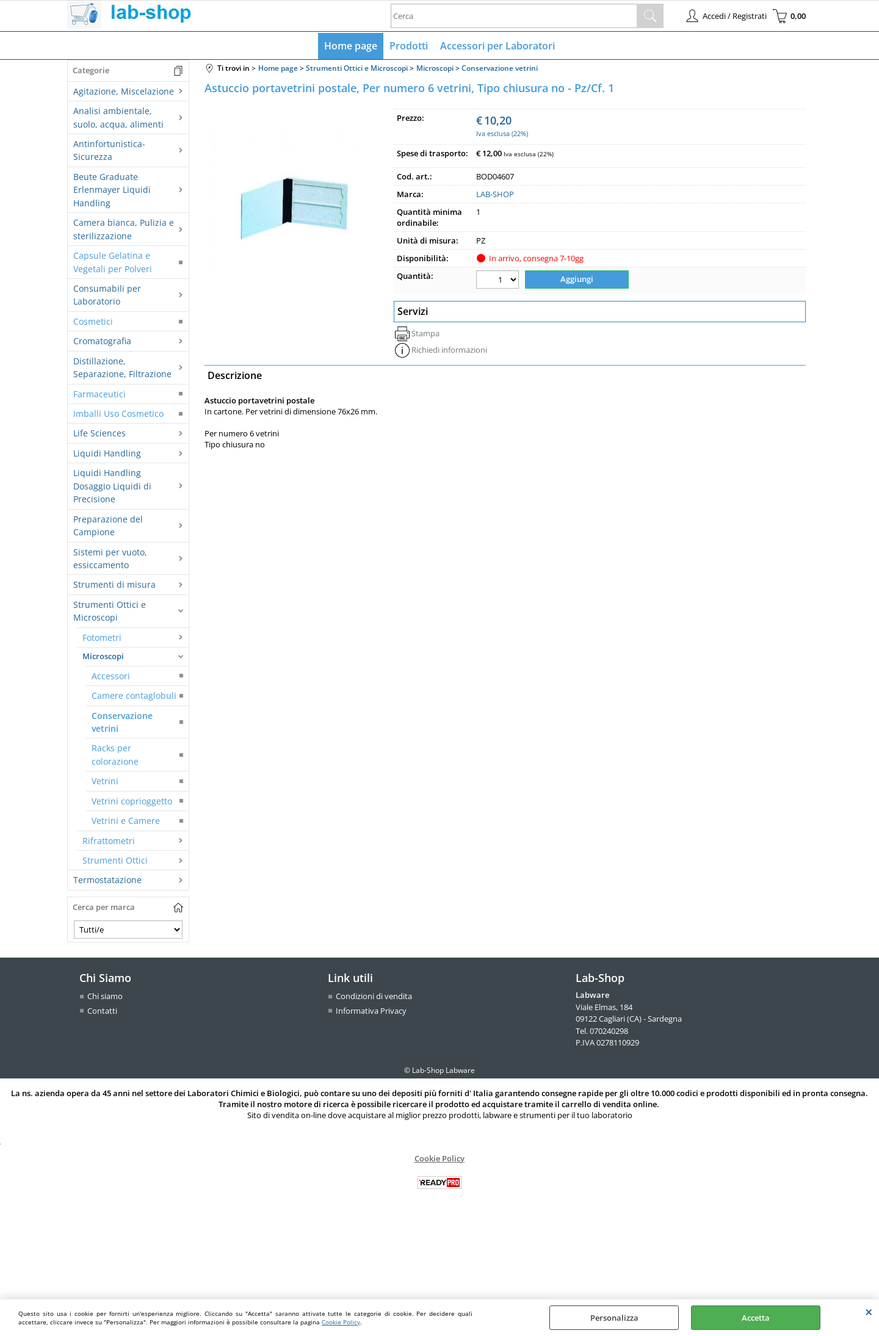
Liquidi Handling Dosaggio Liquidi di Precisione (112, 486)
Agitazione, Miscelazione (123, 91)
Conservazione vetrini (122, 722)
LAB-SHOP (495, 194)
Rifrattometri (108, 841)
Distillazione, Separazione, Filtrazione (122, 367)
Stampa (425, 333)
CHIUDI (869, 1311)
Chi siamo (105, 996)
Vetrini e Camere (126, 820)
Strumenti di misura (114, 584)
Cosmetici (93, 321)
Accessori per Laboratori (497, 45)
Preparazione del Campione (108, 525)
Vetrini (105, 781)
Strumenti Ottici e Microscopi (109, 611)
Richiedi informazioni (449, 349)
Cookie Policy (341, 1322)
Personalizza (614, 1317)
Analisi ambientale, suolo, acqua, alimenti (118, 117)
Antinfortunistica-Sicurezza (109, 150)
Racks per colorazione (115, 754)
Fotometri (101, 637)
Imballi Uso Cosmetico (118, 413)
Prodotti (408, 45)
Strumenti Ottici (115, 860)
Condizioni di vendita (374, 996)
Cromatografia (102, 341)
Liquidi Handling (107, 453)
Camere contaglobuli (134, 695)
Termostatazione (107, 880)
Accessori (111, 676)
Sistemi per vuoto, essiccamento (110, 558)
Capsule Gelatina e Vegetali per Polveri (112, 262)
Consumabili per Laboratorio (107, 295)
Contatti (102, 1010)
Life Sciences (99, 433)
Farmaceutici (99, 394)
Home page (350, 45)
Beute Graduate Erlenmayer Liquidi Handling (112, 190)
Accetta (756, 1317)
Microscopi (103, 656)
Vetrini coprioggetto (132, 801)
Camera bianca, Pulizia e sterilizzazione (123, 229)
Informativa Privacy (371, 1010)
